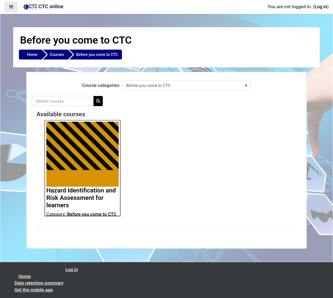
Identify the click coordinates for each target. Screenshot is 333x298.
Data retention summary (39, 283)
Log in (321, 6)
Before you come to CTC (97, 54)
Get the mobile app (34, 290)
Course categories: (101, 85)
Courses (57, 54)
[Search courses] (63, 101)
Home (32, 54)
